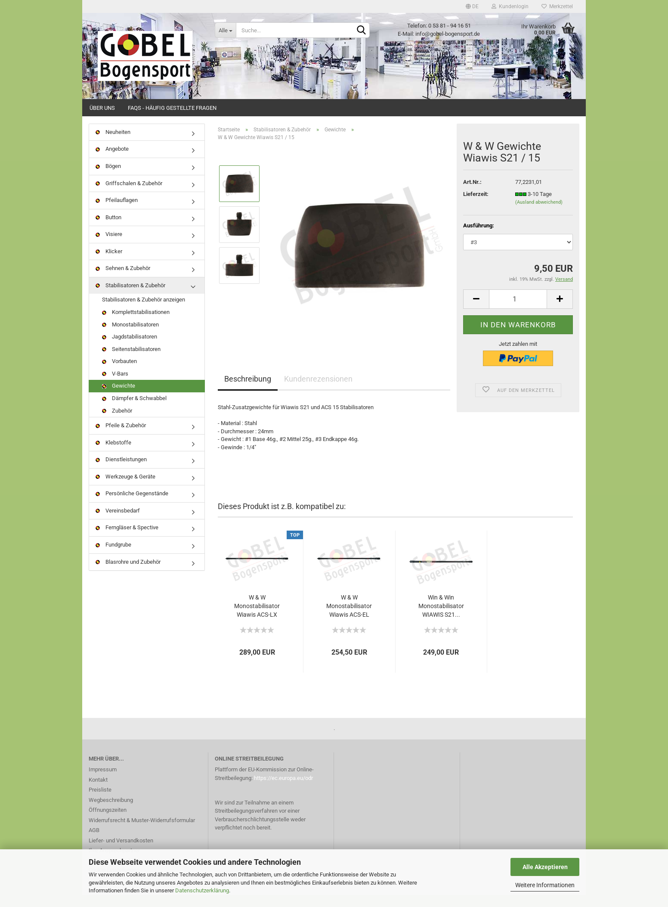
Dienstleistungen (121, 471)
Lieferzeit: (476, 206)
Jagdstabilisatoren (129, 348)
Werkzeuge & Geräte (125, 488)
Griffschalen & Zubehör (129, 195)
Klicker (109, 263)
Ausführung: (478, 237)
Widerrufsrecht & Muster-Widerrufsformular (142, 832)
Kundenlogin (510, 6)
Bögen (108, 178)
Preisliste (100, 802)
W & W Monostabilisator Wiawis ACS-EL (349, 618)
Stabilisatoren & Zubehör (130, 297)
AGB (94, 842)
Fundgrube (113, 556)
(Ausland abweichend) (539, 214)
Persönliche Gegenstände (132, 506)
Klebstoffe (113, 454)
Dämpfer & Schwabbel (134, 410)
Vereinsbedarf (118, 522)
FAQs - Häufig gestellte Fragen (172, 108)
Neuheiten (113, 144)
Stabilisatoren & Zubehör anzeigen (143, 312)
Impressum (103, 782)
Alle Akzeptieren (545, 867)
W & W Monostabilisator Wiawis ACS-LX (257, 618)
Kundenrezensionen (318, 390)
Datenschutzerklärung (202, 890)
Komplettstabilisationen (136, 324)
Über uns (102, 108)
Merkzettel (557, 6)
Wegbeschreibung (111, 812)
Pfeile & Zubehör (121, 437)
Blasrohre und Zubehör (128, 574)
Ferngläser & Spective (127, 540)
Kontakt (98, 792)
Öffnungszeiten (108, 822)
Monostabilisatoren (130, 336)
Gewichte (118, 398)
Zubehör (117, 422)
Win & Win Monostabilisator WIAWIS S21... (441, 618)
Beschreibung (247, 390)
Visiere (109, 246)
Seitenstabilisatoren (131, 361)
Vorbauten (119, 373)
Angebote (112, 161)
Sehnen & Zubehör (123, 280)
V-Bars (115, 385)
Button (108, 229)
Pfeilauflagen (117, 212)
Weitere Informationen (545, 885)
